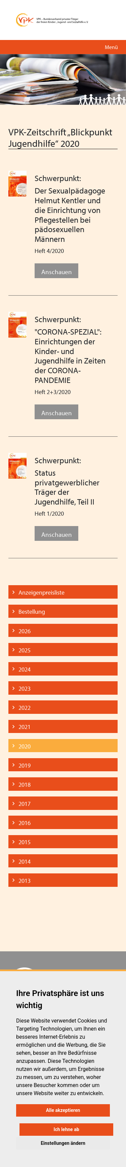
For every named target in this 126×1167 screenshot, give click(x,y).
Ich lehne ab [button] (66, 1129)
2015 (24, 842)
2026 (24, 631)
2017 (24, 804)
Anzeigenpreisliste (41, 592)
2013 (24, 880)
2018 (24, 784)
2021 (24, 727)
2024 (24, 669)
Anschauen (56, 271)
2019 (24, 765)
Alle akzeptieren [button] (63, 1110)
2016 (24, 823)
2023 (24, 688)
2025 (24, 650)
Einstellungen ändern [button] (63, 1143)
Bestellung (31, 611)
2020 (24, 746)
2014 (24, 861)
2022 (24, 707)
